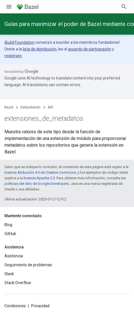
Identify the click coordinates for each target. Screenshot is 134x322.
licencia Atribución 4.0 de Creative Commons (40, 172)
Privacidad (40, 306)
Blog (8, 224)
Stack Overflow (17, 282)
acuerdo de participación (89, 49)
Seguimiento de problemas (28, 265)
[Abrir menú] (8, 6)
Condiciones (15, 306)
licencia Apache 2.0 (39, 178)
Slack (9, 274)
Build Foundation (19, 42)
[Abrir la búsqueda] (124, 6)
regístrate (13, 56)
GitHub (10, 233)
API (50, 107)
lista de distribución (39, 49)
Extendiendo (31, 107)
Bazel (8, 107)
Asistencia (13, 256)
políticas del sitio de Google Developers (36, 183)
